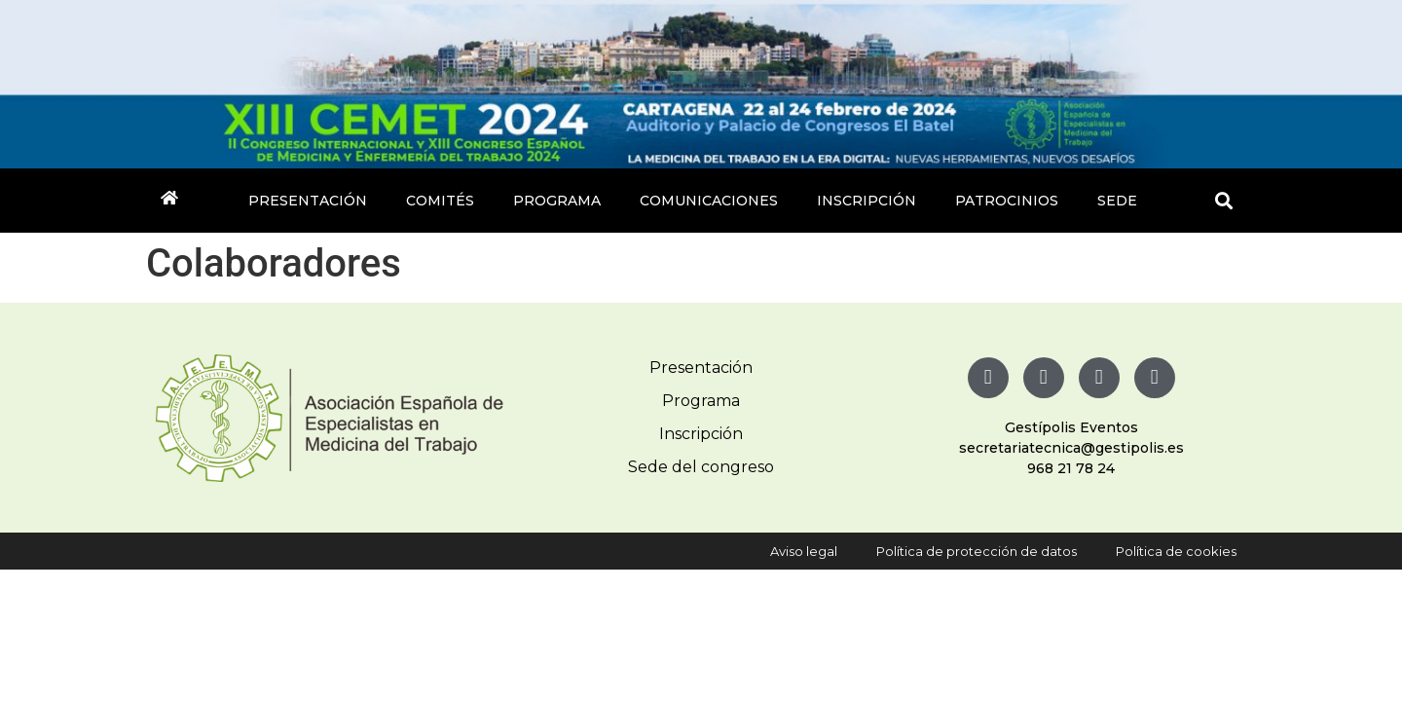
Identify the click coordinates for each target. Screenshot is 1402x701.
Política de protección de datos (976, 551)
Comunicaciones (709, 200)
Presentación (307, 200)
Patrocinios (1006, 200)
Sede (1117, 200)
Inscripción (866, 200)
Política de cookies (1176, 551)
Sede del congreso (701, 467)
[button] (1224, 201)
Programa (557, 200)
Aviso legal (803, 551)
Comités (440, 200)
